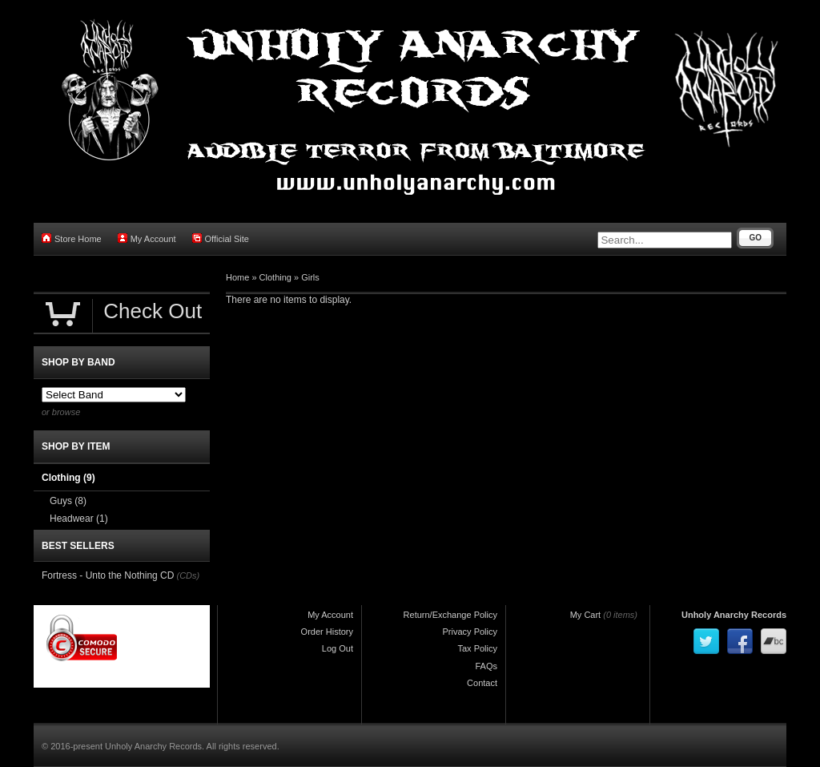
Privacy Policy (470, 631)
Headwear (79, 518)
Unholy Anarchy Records (733, 615)
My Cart (585, 615)
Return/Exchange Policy (450, 615)
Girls (310, 277)
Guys (68, 501)
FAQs (486, 666)
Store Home (72, 238)
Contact (482, 683)
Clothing (275, 277)
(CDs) (187, 575)
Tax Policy (477, 648)
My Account (147, 238)
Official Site (220, 238)
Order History (327, 631)
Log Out (337, 648)
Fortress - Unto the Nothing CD (108, 575)
